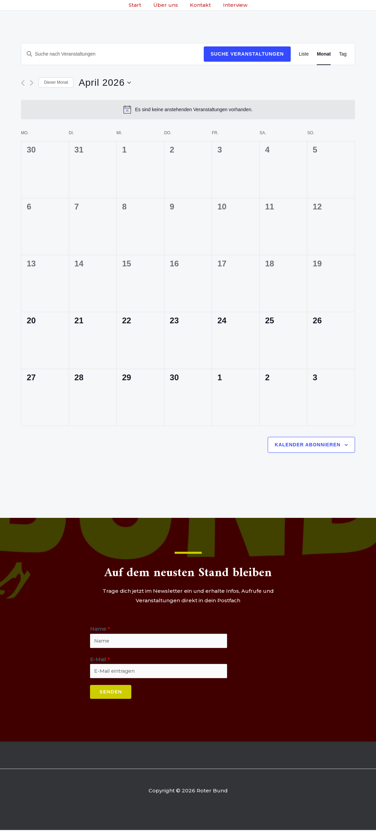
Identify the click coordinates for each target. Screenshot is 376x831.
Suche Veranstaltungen (247, 54)
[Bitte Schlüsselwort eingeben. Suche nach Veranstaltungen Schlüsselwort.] (112, 54)
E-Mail (100, 659)
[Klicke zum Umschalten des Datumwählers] (105, 82)
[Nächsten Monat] (32, 83)
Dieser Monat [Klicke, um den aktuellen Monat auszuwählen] (56, 82)
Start (138, 5)
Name (100, 629)
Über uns (166, 5)
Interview (232, 5)
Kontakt (199, 5)
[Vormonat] (23, 83)
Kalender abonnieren (307, 444)
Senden (110, 692)
